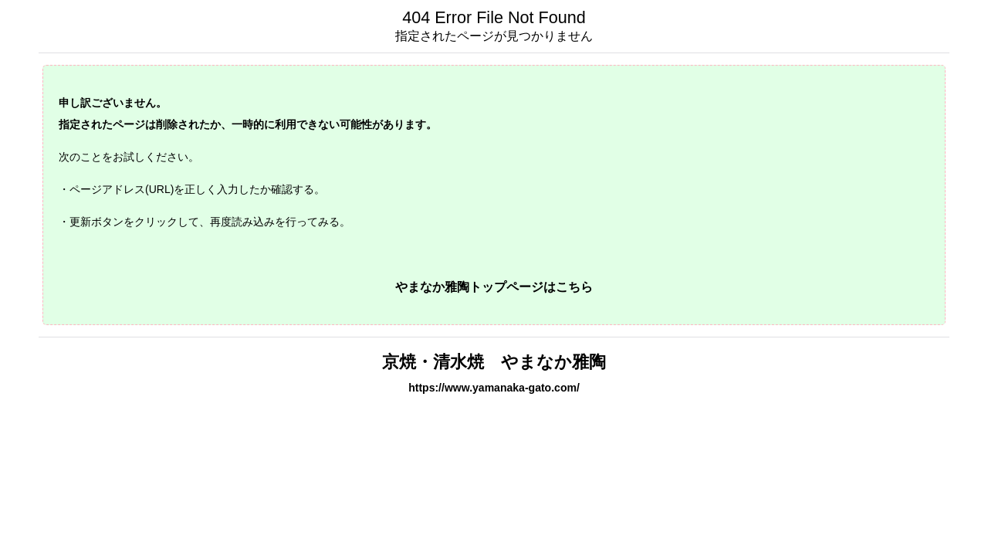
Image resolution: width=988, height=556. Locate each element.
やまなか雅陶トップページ (469, 286)
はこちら (568, 286)
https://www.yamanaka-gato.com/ (494, 387)
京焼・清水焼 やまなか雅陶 (494, 361)
